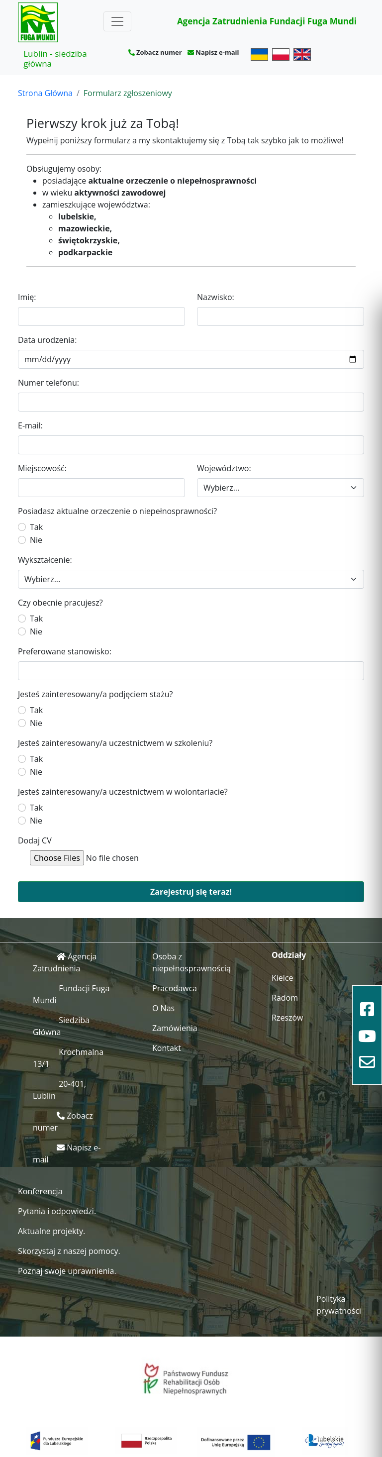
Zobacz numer (159, 52)
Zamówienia (174, 1028)
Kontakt (166, 1047)
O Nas (163, 1008)
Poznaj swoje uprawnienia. (67, 1270)
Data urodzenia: (47, 339)
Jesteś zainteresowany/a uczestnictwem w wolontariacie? (123, 791)
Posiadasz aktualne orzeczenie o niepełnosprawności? (117, 511)
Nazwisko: (215, 297)
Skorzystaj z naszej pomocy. (69, 1251)
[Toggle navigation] (117, 21)
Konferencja (40, 1191)
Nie (36, 539)
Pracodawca (174, 988)
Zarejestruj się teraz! (191, 891)
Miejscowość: (42, 468)
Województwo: (224, 468)
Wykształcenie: (45, 559)
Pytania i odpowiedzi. (57, 1211)
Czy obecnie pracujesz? (60, 602)
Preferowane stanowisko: (64, 651)
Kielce (282, 977)
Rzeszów (287, 1017)
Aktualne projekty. (51, 1231)
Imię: (27, 297)
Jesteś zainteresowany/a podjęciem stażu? (95, 694)
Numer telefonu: (48, 382)
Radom (285, 997)
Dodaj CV (35, 840)
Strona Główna (45, 93)
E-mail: (30, 425)
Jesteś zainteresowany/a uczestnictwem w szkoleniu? (115, 742)
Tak (36, 526)
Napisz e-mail (217, 52)
